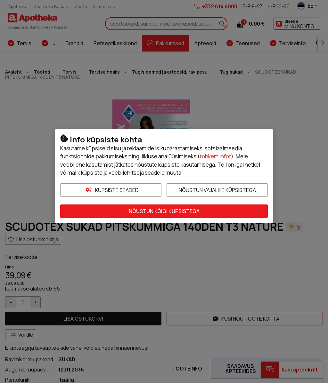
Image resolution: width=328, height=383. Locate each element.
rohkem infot (215, 156)
